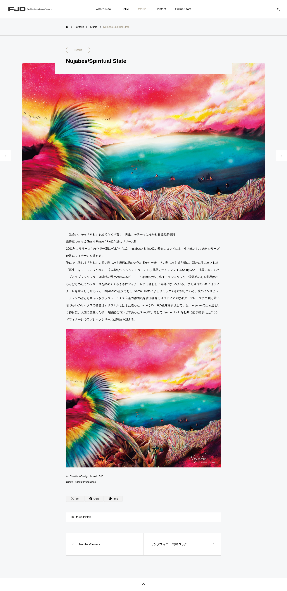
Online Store (183, 9)
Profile (124, 9)
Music (79, 517)
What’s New (103, 9)
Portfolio (78, 50)
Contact (161, 9)
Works (142, 9)
